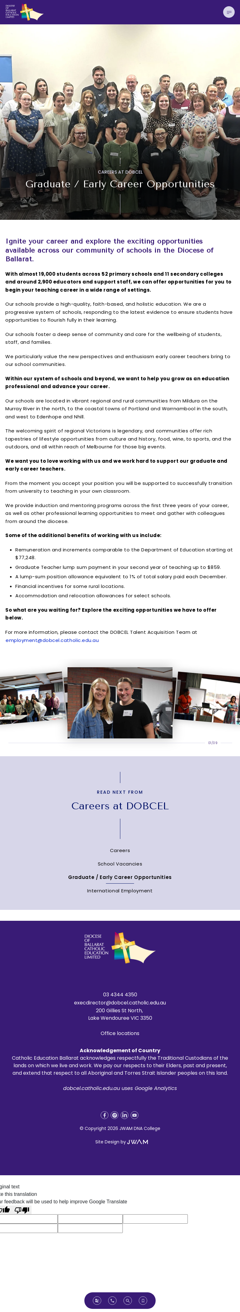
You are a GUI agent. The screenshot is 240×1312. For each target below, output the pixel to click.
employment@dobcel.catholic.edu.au (52, 640)
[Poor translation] (22, 1210)
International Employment (119, 890)
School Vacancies (120, 864)
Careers (120, 850)
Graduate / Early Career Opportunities (120, 877)
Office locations (120, 1033)
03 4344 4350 (120, 994)
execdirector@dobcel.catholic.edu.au (120, 1002)
